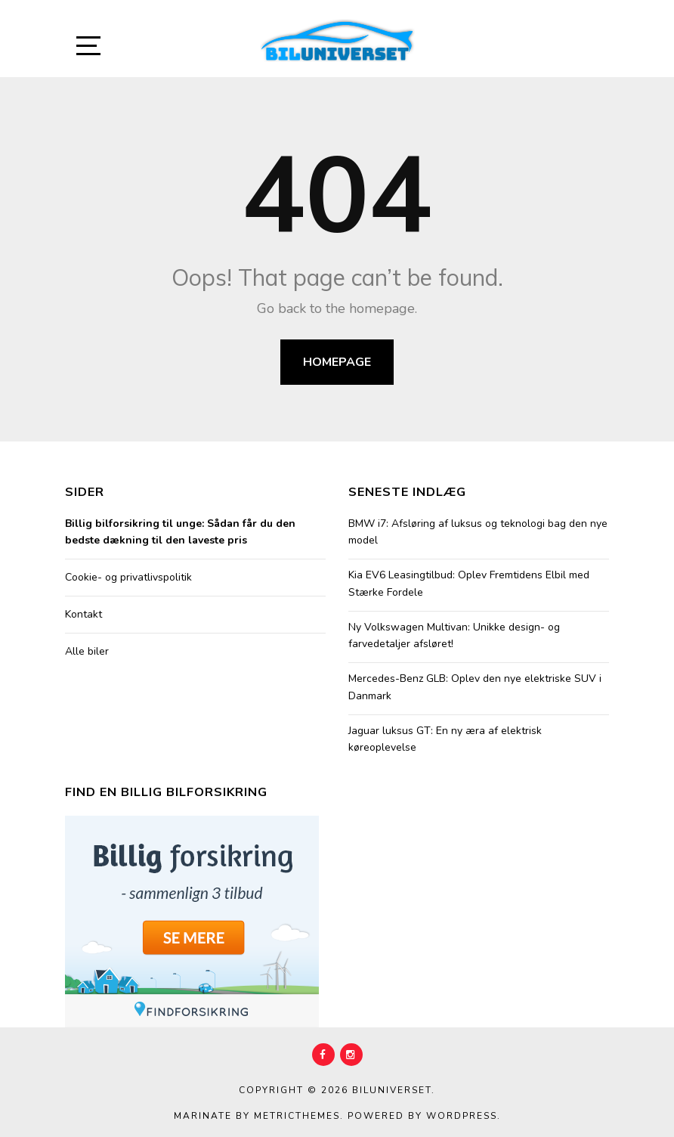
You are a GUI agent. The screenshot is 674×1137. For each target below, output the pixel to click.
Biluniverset (391, 1090)
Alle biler (87, 651)
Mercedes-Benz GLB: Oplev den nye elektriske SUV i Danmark (474, 686)
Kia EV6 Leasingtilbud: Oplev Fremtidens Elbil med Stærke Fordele (468, 583)
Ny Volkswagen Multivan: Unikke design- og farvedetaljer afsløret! (454, 635)
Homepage (337, 362)
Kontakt (83, 614)
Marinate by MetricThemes (257, 1116)
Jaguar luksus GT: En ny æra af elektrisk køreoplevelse (445, 738)
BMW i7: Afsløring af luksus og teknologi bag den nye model (478, 531)
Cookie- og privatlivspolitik (128, 577)
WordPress (461, 1116)
